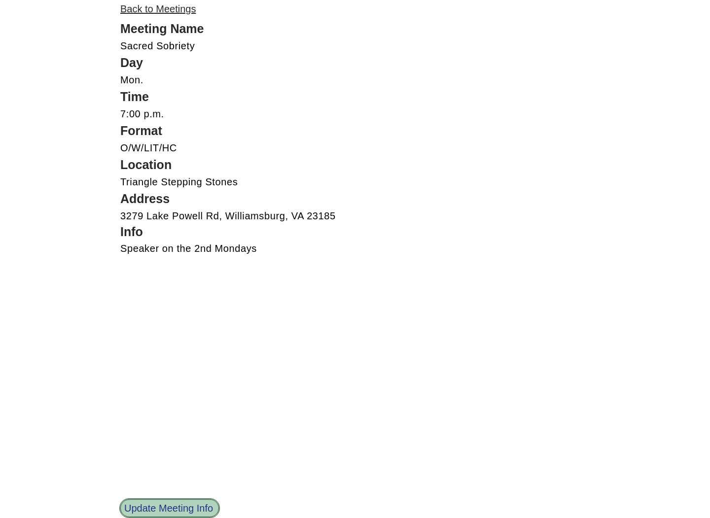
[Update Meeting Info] (169, 508)
